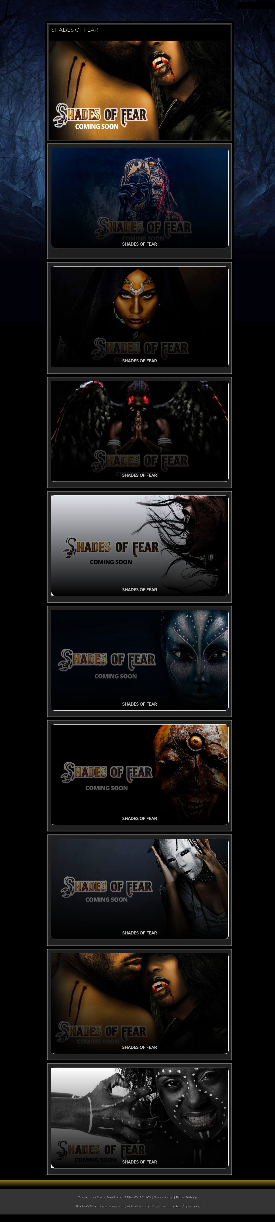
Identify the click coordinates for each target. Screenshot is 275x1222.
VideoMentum (138, 1212)
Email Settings (186, 1203)
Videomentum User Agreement (176, 1212)
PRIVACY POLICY (137, 1203)
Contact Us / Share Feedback (99, 1203)
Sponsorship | (165, 1203)
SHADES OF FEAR (74, 29)
